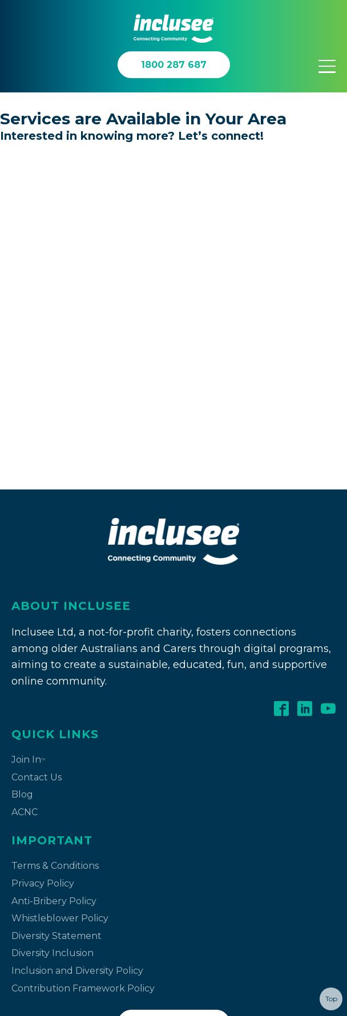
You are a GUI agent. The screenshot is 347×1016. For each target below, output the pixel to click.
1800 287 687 (174, 676)
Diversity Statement (56, 589)
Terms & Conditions (55, 518)
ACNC (24, 465)
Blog (22, 447)
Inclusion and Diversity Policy (77, 623)
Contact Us (36, 430)
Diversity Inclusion (52, 606)
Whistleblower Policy (59, 571)
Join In (28, 412)
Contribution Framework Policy (83, 641)
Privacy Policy (42, 536)
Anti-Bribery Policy (53, 554)
